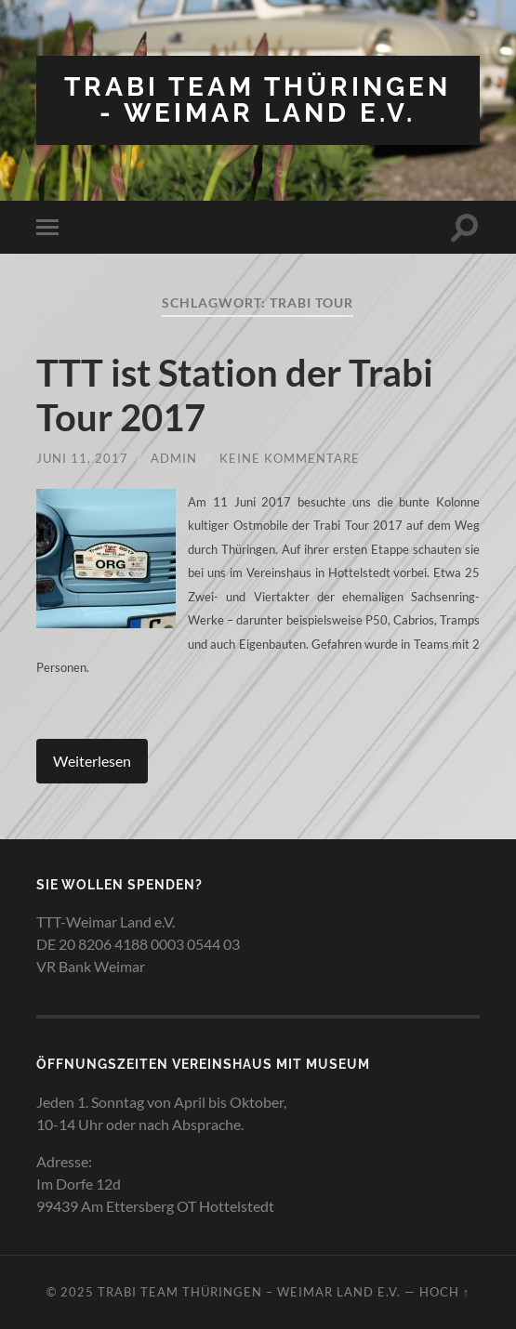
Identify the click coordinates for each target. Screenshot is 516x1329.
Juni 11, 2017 (82, 458)
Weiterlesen (92, 761)
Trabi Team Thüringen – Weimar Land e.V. (249, 1291)
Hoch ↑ (444, 1291)
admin (174, 458)
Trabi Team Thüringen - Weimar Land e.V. (257, 100)
